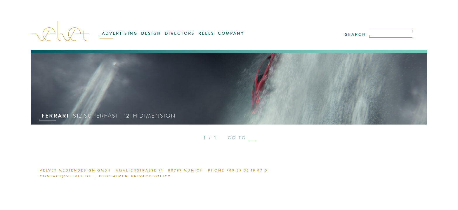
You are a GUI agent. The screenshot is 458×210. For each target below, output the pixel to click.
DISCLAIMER (313, 171)
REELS (204, 37)
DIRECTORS (180, 37)
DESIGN (154, 37)
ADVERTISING (126, 37)
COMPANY (226, 37)
